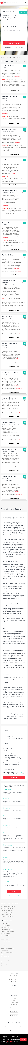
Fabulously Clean (8, 255)
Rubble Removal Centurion (7, 931)
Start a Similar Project (14, 891)
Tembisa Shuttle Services (7, 912)
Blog (14, 992)
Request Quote (14, 1002)
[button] (26, 2)
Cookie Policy (20, 1026)
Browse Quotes (14, 975)
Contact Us (14, 1004)
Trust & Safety (14, 1000)
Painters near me (5, 962)
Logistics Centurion (5, 923)
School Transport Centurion (7, 937)
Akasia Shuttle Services (6, 914)
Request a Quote (14, 90)
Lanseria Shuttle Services (7, 916)
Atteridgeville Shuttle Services (8, 906)
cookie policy (10, 1041)
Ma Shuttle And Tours (9, 66)
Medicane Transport (9, 398)
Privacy (12, 1026)
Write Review (19, 271)
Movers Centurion (5, 927)
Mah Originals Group (9, 449)
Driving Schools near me (7, 952)
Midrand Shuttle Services (7, 908)
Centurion (8, 57)
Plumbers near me (5, 950)
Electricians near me (6, 956)
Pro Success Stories (14, 979)
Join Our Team (14, 990)
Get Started (14, 777)
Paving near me (5, 966)
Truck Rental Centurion (6, 941)
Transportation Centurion (7, 929)
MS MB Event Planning (9, 191)
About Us (14, 988)
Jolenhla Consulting (9, 223)
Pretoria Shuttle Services (7, 910)
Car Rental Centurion (6, 925)
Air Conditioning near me (7, 960)
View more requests (14, 896)
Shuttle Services (17, 57)
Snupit (2, 57)
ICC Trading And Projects (10, 160)
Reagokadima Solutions (10, 129)
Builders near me (5, 954)
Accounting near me (6, 964)
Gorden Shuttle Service (10, 372)
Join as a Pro (14, 977)
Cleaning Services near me (7, 948)
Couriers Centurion (5, 933)
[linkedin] (17, 1031)
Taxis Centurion (5, 935)
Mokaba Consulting (8, 422)
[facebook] (10, 1031)
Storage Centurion (5, 939)
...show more (18, 76)
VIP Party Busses (7, 316)
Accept (23, 1039)
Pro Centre (14, 981)
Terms (6, 1026)
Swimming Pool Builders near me (9, 958)
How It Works (14, 998)
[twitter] (14, 1031)
